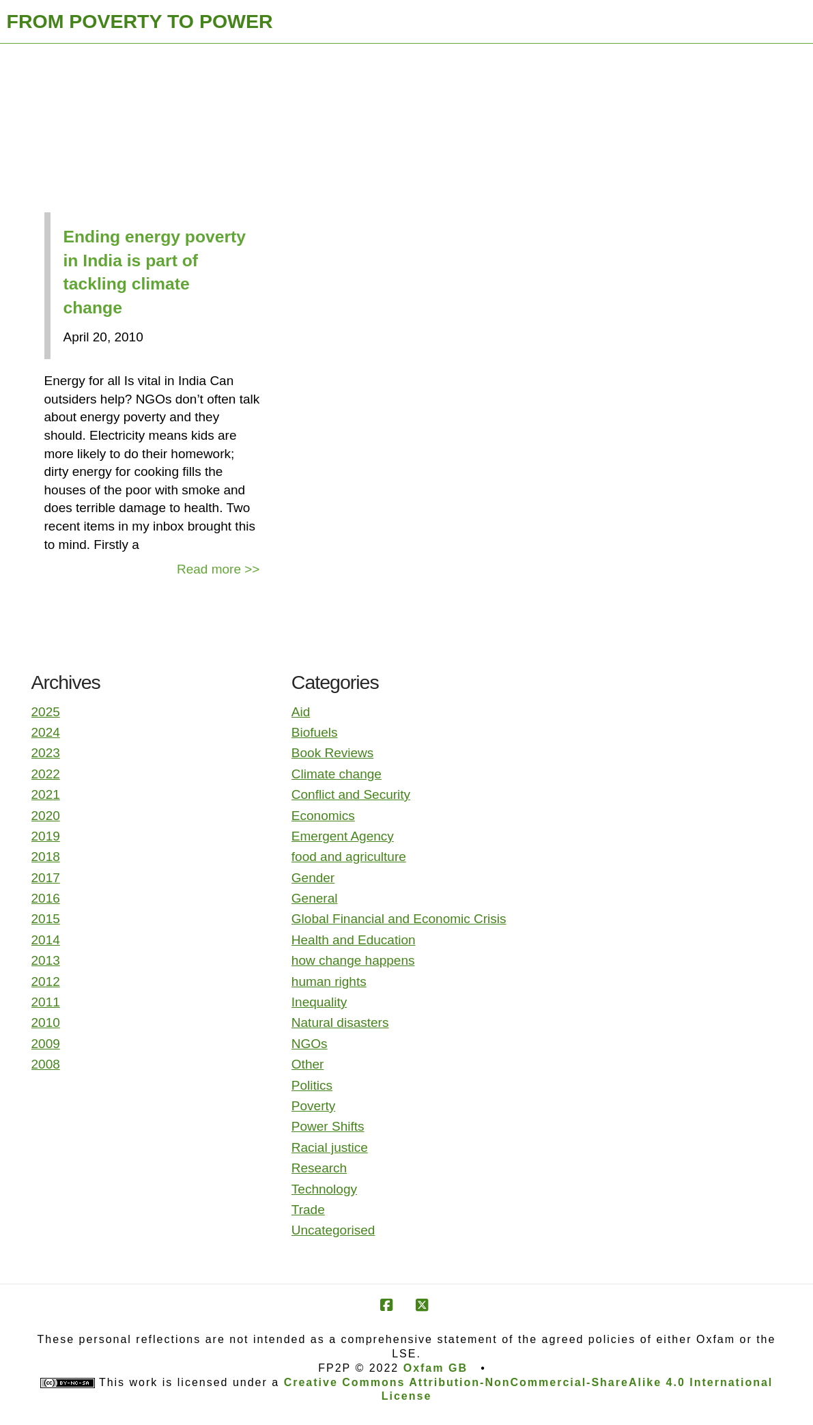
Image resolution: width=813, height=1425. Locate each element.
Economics (323, 815)
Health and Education (353, 940)
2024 (45, 732)
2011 (45, 1002)
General (314, 898)
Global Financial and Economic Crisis (399, 919)
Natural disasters (340, 1022)
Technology (324, 1189)
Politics (311, 1085)
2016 (45, 898)
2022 (45, 774)
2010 (45, 1022)
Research (319, 1168)
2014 (45, 940)
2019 (45, 836)
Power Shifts (328, 1126)
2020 (45, 815)
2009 (45, 1043)
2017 (45, 878)
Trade (308, 1209)
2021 (45, 794)
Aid (300, 712)
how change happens (353, 960)
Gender (312, 878)
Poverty (313, 1106)
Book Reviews (332, 753)
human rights (329, 981)
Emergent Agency (342, 836)
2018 (45, 856)
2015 (45, 919)
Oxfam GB (435, 1368)
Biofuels (314, 732)
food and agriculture (348, 856)
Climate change (336, 774)
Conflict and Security (350, 794)
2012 (45, 981)
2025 (45, 712)
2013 (45, 960)
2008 (45, 1064)
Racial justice (329, 1147)
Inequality (319, 1002)
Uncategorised (333, 1230)
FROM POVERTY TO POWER (140, 21)
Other (307, 1064)
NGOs (309, 1043)
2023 (45, 753)
